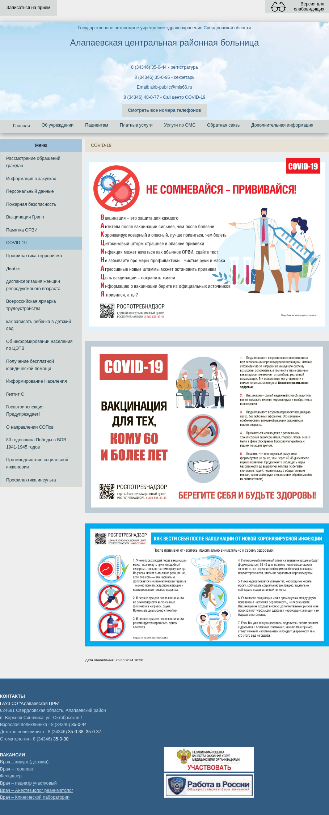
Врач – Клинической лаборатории (34, 797)
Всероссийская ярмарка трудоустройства (31, 305)
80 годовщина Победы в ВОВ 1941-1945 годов (36, 443)
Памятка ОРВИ (22, 230)
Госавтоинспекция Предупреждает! (24, 410)
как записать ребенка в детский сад (38, 325)
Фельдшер (11, 775)
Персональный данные (30, 191)
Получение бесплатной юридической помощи (30, 365)
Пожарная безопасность (31, 204)
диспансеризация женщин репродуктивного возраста (33, 285)
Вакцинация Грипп (25, 217)
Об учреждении (58, 125)
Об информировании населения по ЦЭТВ (39, 345)
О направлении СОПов (30, 427)
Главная (21, 125)
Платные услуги (136, 125)
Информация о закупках (31, 178)
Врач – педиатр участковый (28, 783)
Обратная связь (223, 125)
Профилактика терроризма (34, 255)
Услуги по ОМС (180, 125)
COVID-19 (16, 242)
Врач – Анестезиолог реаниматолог (36, 790)
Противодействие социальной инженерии (37, 463)
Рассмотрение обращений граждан (33, 162)
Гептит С (15, 394)
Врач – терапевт (17, 769)
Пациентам (96, 125)
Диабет (13, 268)
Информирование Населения (36, 381)
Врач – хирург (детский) (24, 761)
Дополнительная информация (282, 125)
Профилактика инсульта (31, 480)
